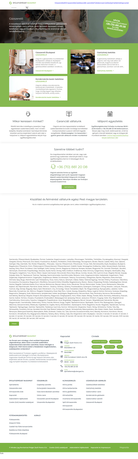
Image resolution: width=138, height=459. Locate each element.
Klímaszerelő (67, 416)
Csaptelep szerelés (44, 399)
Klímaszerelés (54, 3)
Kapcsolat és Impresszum (101, 452)
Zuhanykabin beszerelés (46, 402)
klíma (120, 363)
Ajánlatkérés (95, 3)
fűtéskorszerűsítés (114, 368)
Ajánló (37, 424)
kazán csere (109, 363)
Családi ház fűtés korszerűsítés (20, 433)
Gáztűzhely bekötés (104, 70)
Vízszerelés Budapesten (46, 413)
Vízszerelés (44, 3)
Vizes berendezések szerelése (48, 405)
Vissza (14, 339)
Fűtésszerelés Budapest (18, 438)
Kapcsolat (105, 3)
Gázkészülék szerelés (68, 3)
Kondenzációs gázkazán (95, 407)
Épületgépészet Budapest (20, 396)
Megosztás (124, 452)
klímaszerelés (115, 357)
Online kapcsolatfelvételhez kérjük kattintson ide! (115, 139)
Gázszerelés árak (15, 402)
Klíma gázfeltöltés (69, 405)
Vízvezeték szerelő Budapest (48, 410)
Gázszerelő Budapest (44, 70)
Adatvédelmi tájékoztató (18, 410)
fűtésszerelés (98, 368)
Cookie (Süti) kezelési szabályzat (21, 413)
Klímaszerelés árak (16, 405)
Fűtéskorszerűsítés (83, 3)
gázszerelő (97, 363)
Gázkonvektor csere (93, 405)
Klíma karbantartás (70, 402)
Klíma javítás (67, 399)
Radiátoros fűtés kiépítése (19, 435)
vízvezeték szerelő (99, 357)
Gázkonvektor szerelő (94, 410)
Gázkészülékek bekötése (95, 399)
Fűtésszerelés (14, 427)
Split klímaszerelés (70, 413)
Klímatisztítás (68, 407)
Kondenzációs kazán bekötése (47, 97)
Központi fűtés (14, 430)
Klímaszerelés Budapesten (73, 419)
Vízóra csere (41, 407)
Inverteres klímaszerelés (72, 410)
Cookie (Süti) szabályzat (58, 452)
